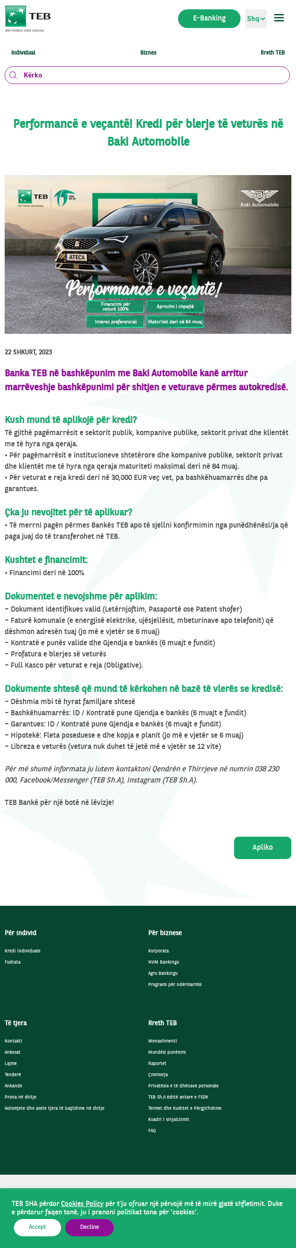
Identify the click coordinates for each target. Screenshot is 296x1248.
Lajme (11, 1064)
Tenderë (13, 1075)
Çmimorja (158, 1075)
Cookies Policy (82, 1204)
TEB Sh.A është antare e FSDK (178, 1097)
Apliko (263, 848)
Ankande (13, 1086)
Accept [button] (37, 1227)
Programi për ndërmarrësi (175, 985)
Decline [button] (89, 1227)
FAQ (152, 1131)
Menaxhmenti (162, 1041)
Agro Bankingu (163, 974)
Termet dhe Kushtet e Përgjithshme (184, 1109)
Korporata (158, 951)
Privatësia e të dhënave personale (183, 1086)
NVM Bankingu (163, 962)
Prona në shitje (20, 1097)
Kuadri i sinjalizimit (168, 1120)
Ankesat (13, 1053)
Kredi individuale (23, 951)
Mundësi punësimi (167, 1053)
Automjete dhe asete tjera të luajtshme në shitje (54, 1109)
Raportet (157, 1064)
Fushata (13, 962)
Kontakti (13, 1041)
